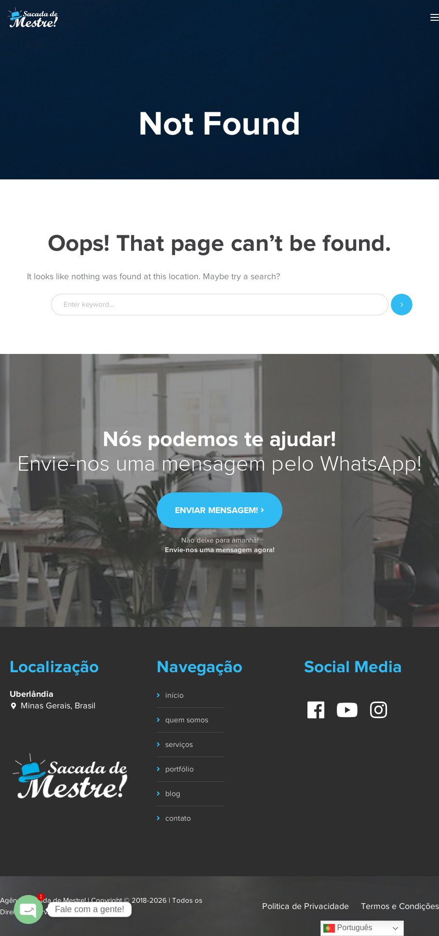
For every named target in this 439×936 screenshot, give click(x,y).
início (174, 695)
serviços (179, 744)
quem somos (186, 720)
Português (347, 928)
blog (172, 793)
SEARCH (401, 304)
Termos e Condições (400, 906)
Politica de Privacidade (305, 906)
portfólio (179, 769)
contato (178, 818)
